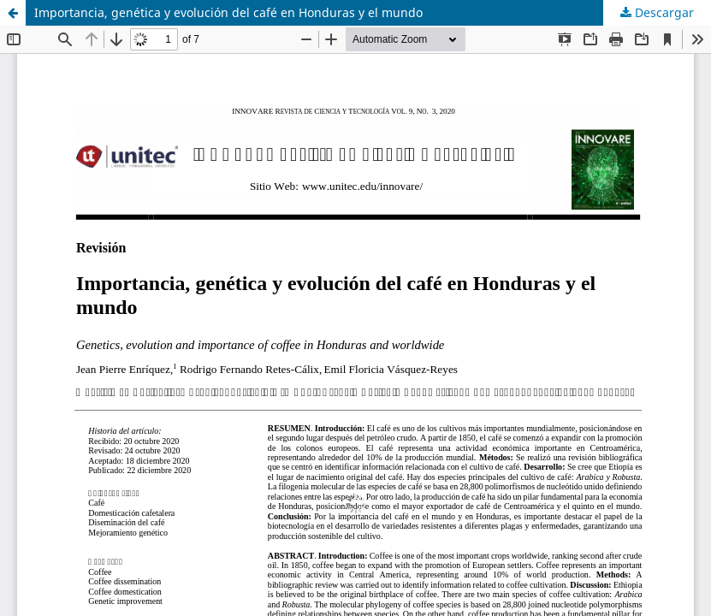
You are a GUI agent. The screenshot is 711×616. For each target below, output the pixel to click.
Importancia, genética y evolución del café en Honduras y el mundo (228, 12)
